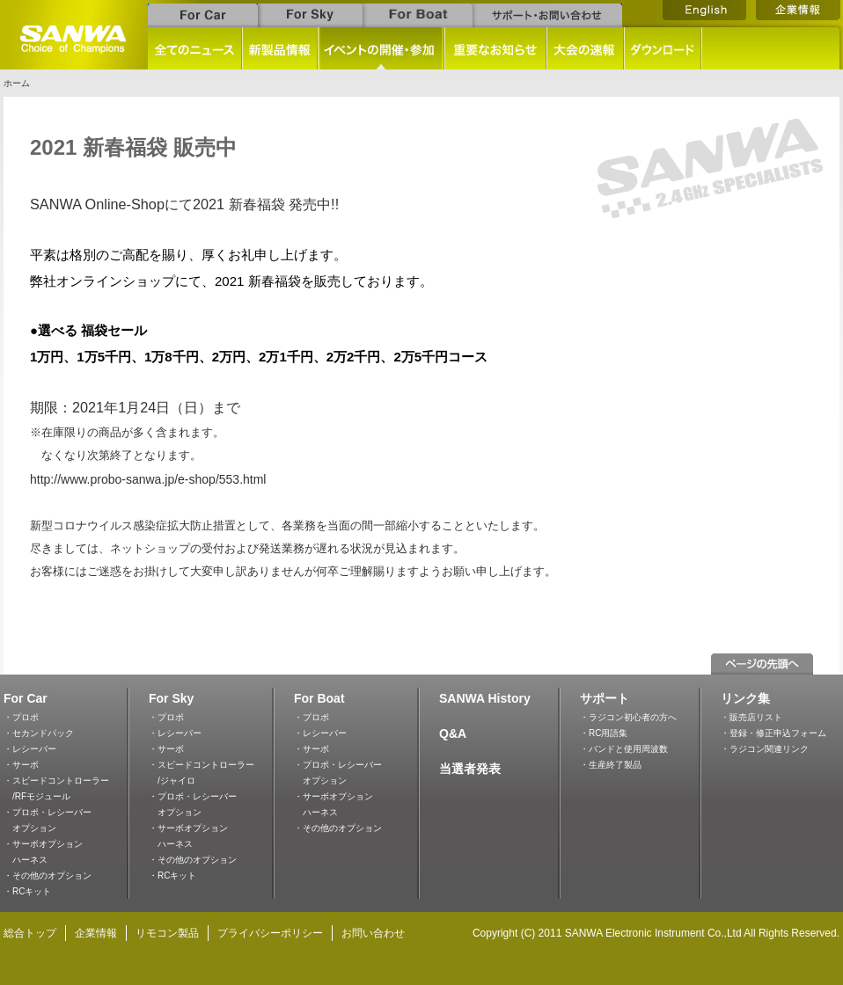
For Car (26, 698)
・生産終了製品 (610, 765)
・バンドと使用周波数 (624, 749)
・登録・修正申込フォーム (773, 733)
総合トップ (30, 933)
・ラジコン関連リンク (765, 749)
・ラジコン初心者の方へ (628, 717)
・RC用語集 (603, 733)
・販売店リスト (751, 717)
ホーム (17, 83)
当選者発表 (470, 769)
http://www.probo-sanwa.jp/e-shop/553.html (148, 479)
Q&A (452, 733)
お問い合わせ (373, 933)
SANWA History (485, 698)
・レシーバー (30, 749)
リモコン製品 (167, 933)
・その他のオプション (48, 875)
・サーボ (21, 765)
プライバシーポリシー (270, 933)
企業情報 (96, 933)
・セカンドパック (39, 733)
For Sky (171, 698)
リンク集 (745, 698)
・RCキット (27, 891)
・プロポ (21, 717)
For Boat (319, 698)
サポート (604, 698)
